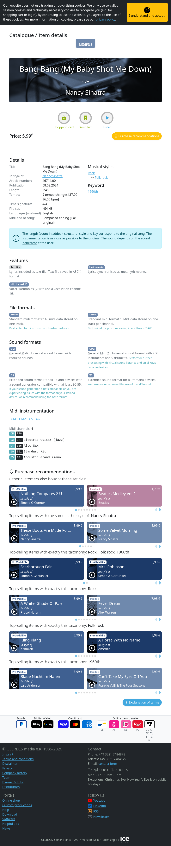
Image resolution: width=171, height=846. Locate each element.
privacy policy (105, 19)
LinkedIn (99, 806)
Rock (91, 173)
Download (9, 814)
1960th (93, 191)
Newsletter (101, 817)
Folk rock (101, 177)
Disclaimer (10, 763)
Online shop (11, 800)
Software (8, 819)
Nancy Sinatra (52, 176)
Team (6, 777)
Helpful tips (10, 824)
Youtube (99, 800)
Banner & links (12, 782)
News (6, 828)
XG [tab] (38, 419)
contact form (107, 763)
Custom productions (17, 805)
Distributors (11, 787)
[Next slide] (160, 509)
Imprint (7, 754)
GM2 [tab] (22, 419)
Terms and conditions (18, 759)
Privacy (7, 768)
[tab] (76, 510)
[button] (85, 43)
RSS (96, 811)
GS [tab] (31, 419)
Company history (14, 773)
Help (5, 810)
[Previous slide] (156, 509)
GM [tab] (13, 419)
